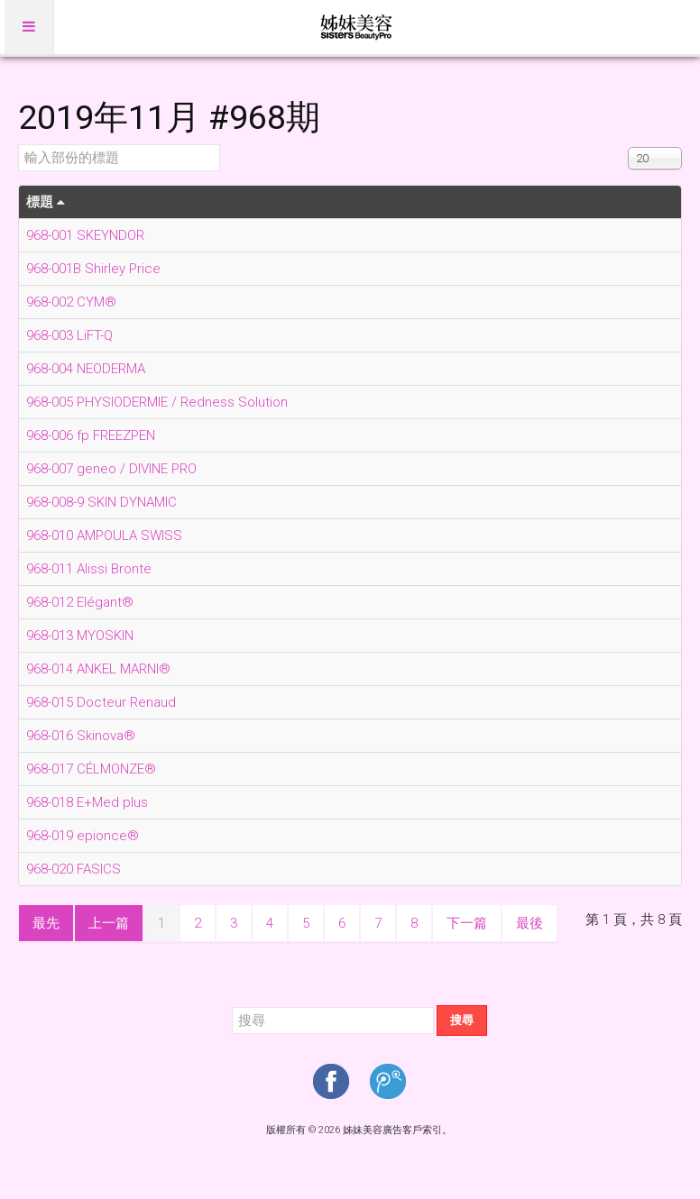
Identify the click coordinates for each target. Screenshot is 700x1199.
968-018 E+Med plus (87, 802)
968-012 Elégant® (80, 602)
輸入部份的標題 (18, 144)
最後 (529, 923)
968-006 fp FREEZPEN (90, 435)
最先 (46, 923)
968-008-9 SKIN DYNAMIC (101, 502)
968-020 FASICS (73, 869)
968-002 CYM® (71, 302)
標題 (45, 202)
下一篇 (467, 923)
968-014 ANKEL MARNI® (98, 669)
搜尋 (462, 1020)
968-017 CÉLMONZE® (91, 769)
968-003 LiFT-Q (69, 335)
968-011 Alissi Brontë (89, 569)
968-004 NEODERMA (85, 369)
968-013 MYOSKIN (80, 635)
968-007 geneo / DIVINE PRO (111, 469)
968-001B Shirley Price (93, 269)
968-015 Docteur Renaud (101, 702)
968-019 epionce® (82, 836)
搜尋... (232, 1005)
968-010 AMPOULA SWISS (104, 535)
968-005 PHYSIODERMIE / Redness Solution (157, 402)
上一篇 (108, 923)
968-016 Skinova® (80, 736)
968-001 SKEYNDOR (85, 235)
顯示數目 (628, 144)
